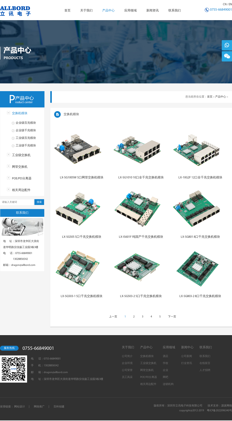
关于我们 (86, 10)
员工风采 (127, 377)
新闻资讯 (152, 10)
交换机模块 (19, 113)
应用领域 (130, 10)
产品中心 (108, 10)
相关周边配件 (21, 190)
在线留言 (205, 363)
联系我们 (174, 10)
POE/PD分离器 (22, 178)
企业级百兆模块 (26, 123)
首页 (67, 10)
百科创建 (59, 406)
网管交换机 (19, 167)
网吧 (165, 377)
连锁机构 (168, 384)
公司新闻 (186, 356)
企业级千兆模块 (26, 130)
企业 (165, 370)
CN (225, 4)
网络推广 (39, 406)
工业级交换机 (21, 155)
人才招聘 (205, 370)
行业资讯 (186, 363)
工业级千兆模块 (26, 145)
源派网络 (226, 405)
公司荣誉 (127, 370)
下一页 (172, 316)
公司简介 (127, 356)
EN (230, 4)
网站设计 (19, 406)
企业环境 (127, 363)
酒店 (165, 356)
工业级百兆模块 (26, 138)
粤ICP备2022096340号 (219, 410)
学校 (165, 363)
